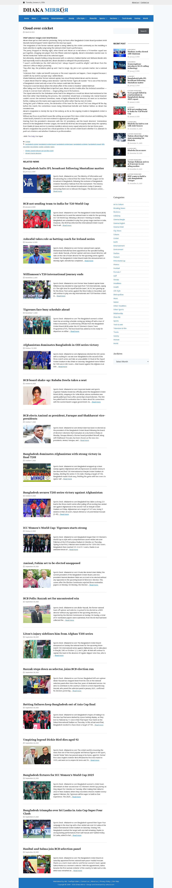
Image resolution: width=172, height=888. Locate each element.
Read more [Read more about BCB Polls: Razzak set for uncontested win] (69, 620)
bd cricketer (34, 147)
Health (116, 287)
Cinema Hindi (118, 227)
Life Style (82, 18)
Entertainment (58, 18)
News (35, 18)
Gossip (71, 18)
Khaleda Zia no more (137, 150)
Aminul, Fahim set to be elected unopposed (51, 563)
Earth (115, 242)
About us (135, 2)
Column (116, 234)
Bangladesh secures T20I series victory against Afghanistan (63, 492)
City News (117, 231)
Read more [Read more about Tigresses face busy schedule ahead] (75, 331)
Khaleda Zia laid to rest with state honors (138, 124)
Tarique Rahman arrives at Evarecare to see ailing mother (138, 164)
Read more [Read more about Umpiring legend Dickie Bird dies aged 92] (95, 760)
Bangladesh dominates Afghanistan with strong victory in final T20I (62, 455)
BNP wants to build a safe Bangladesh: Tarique (137, 178)
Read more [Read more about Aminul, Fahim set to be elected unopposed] (93, 585)
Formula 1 (117, 272)
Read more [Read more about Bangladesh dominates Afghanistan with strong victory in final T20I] (67, 479)
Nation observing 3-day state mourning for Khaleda (138, 138)
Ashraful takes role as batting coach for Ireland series (59, 239)
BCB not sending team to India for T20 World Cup (56, 203)
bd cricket (26, 147)
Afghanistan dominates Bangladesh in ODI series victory (61, 345)
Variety (137, 18)
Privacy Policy (105, 881)
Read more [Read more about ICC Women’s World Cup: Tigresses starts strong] (73, 549)
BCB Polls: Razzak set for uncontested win (51, 598)
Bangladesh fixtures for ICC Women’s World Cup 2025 (58, 775)
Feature (116, 257)
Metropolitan (118, 294)
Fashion (116, 253)
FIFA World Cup (119, 261)
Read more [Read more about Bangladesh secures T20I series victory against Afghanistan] (64, 514)
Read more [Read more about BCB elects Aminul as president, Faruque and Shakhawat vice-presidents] (84, 440)
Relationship (118, 313)
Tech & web (127, 18)
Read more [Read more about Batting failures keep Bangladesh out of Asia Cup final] (99, 725)
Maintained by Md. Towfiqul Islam (66, 881)
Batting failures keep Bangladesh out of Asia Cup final (59, 704)
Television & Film (120, 328)
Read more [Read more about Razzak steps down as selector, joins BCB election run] (77, 691)
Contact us (145, 2)
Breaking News (119, 208)
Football (116, 268)
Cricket (27, 142)
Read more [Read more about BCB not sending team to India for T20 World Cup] (67, 225)
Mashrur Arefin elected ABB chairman (138, 52)
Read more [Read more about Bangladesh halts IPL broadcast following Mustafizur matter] (57, 191)
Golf (115, 276)
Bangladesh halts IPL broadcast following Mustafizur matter (63, 168)
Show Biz (93, 18)
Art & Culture (118, 204)
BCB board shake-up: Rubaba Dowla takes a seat (55, 380)
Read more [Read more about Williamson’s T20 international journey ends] (61, 296)
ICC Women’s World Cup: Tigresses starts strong (55, 528)
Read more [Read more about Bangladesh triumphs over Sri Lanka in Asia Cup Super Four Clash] (77, 835)
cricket (41, 147)
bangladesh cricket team (65, 144)
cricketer (47, 147)
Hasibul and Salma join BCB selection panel (52, 849)
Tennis (116, 332)
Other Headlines (135, 90)
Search (144, 31)
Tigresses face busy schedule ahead (46, 309)
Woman (116, 339)
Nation (116, 302)
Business (132, 49)
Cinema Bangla (119, 219)
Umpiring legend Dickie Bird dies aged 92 (51, 739)
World (145, 18)
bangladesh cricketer (81, 144)
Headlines (132, 122)
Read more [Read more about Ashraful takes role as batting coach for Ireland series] (89, 260)
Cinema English (119, 223)
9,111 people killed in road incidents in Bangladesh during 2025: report (137, 95)
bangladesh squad (94, 144)
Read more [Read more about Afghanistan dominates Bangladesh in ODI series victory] (62, 366)
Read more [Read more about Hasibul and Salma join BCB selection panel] (77, 870)
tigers (52, 147)
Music (115, 298)
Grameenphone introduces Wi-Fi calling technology (138, 66)
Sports (103, 18)
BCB (103, 144)
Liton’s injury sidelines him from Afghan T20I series (58, 633)
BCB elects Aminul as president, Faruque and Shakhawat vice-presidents (64, 417)
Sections (114, 18)
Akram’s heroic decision (33, 153)
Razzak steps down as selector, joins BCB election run (58, 669)
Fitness (116, 264)
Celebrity (45, 18)
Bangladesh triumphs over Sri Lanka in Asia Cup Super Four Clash (62, 811)
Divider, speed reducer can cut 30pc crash (39, 151)
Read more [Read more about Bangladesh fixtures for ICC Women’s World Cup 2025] (76, 797)
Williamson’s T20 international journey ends (53, 274)
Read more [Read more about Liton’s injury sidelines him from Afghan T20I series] (59, 655)
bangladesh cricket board (47, 144)
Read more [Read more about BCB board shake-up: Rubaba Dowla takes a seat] (96, 402)
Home (26, 18)
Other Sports (118, 309)
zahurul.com (109, 885)
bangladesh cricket (31, 144)
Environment (118, 249)
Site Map (115, 881)
